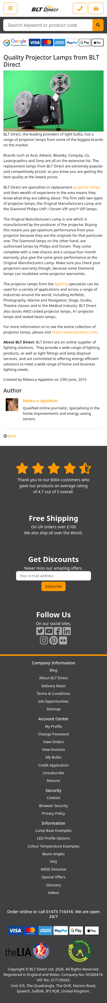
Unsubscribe (53, 772)
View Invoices (53, 749)
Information (53, 823)
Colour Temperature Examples (54, 846)
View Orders (53, 741)
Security (53, 790)
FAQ (53, 861)
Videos (53, 892)
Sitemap (53, 708)
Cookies (53, 797)
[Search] (98, 25)
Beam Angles (53, 853)
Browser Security (53, 805)
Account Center (54, 718)
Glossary (53, 884)
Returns (53, 780)
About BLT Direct (53, 677)
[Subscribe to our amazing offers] (53, 576)
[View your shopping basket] (96, 8)
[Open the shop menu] (10, 8)
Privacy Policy (53, 813)
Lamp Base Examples (53, 830)
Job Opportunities (53, 701)
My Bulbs (53, 757)
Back (9, 435)
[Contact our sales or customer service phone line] (80, 8)
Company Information (53, 663)
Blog (53, 670)
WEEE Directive (53, 869)
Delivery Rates (53, 685)
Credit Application (53, 765)
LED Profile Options (53, 838)
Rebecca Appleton (40, 400)
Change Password (53, 734)
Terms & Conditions (53, 693)
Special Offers (53, 876)
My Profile (53, 726)
